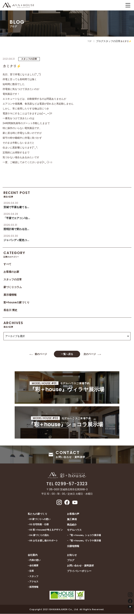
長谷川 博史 (10, 310)
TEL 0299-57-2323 (66, 484)
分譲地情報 (73, 546)
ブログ (70, 560)
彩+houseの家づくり (16, 302)
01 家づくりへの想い (39, 519)
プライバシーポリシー (79, 571)
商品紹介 (72, 525)
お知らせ (72, 555)
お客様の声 (73, 514)
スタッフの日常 (12, 279)
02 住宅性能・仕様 (39, 524)
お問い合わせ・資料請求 (80, 565)
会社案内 (33, 555)
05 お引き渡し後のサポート (43, 540)
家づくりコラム (12, 287)
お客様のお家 (11, 272)
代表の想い (35, 560)
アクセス (33, 582)
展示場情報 (10, 295)
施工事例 (72, 519)
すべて (7, 264)
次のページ (90, 354)
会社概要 (33, 565)
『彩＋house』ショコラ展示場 (85, 535)
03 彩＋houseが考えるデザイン (46, 530)
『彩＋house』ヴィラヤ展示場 (85, 540)
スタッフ (33, 576)
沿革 (31, 571)
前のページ (41, 354)
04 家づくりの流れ (39, 535)
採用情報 (33, 587)
